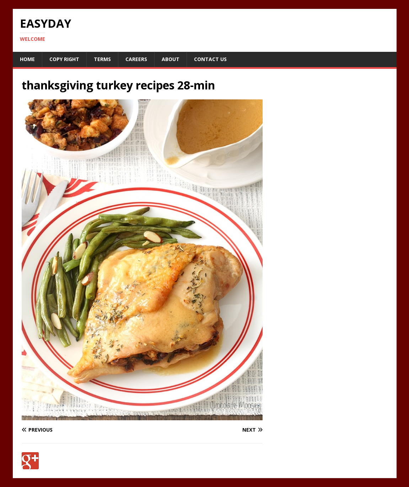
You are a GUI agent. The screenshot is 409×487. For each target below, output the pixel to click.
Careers (136, 59)
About (170, 59)
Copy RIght (64, 59)
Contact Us (210, 59)
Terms (102, 59)
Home (27, 59)
